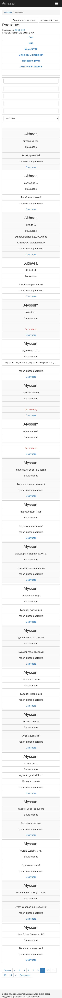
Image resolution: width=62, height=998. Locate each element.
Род (31, 37)
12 (5, 975)
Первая (7, 970)
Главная (8, 3)
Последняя (25, 975)
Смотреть (31, 167)
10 (48, 970)
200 (23, 30)
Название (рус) (31, 60)
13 (11, 975)
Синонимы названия (31, 55)
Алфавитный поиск (49, 20)
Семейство (31, 49)
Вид (31, 43)
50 (19, 30)
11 (53, 970)
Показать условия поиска (24, 20)
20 (16, 30)
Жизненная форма (31, 66)
